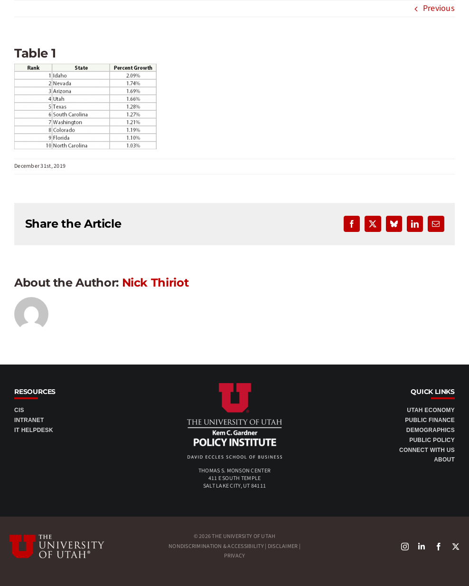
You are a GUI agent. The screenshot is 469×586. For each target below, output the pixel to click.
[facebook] (438, 546)
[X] (456, 546)
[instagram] (405, 546)
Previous (439, 8)
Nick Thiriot (155, 282)
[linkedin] (421, 546)
